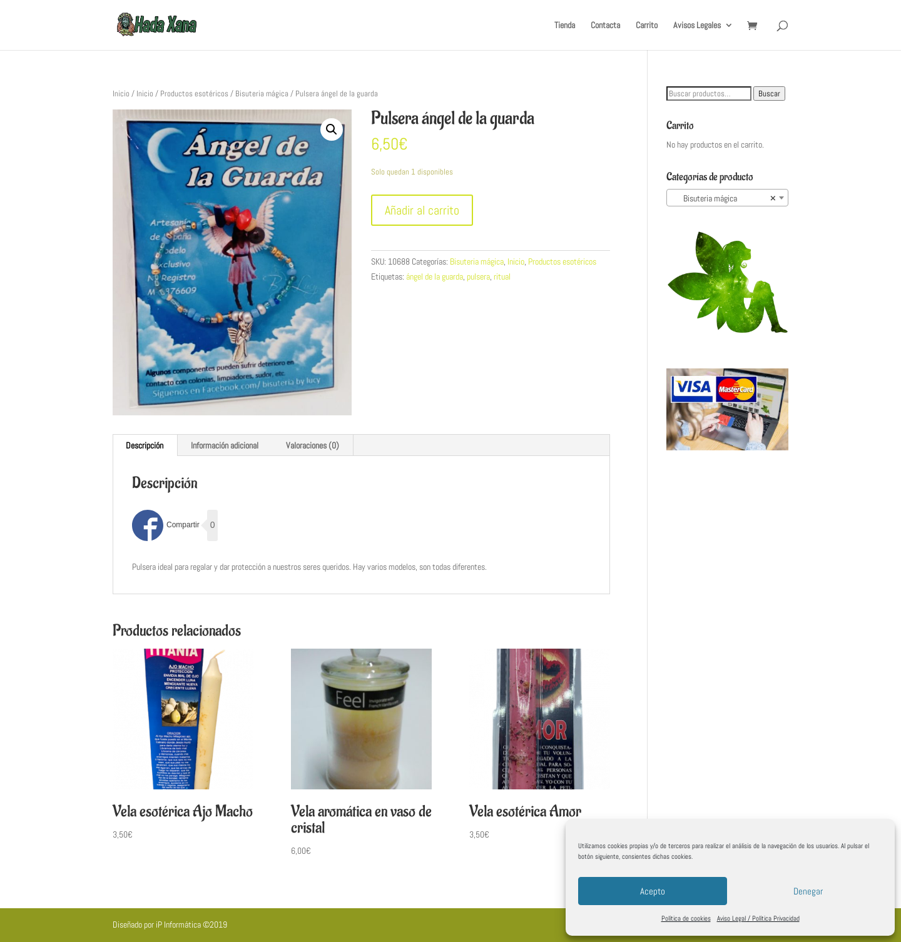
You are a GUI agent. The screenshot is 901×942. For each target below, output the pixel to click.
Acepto (652, 891)
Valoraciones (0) (312, 445)
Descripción (144, 445)
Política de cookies (686, 918)
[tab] (145, 445)
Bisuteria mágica (261, 93)
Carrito (647, 26)
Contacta (605, 26)
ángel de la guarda (434, 276)
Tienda (564, 26)
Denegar (808, 891)
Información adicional (224, 445)
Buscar (769, 93)
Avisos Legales (697, 26)
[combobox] (727, 197)
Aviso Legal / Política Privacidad (758, 918)
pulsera (478, 276)
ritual (502, 276)
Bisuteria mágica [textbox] (723, 198)
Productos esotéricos (194, 93)
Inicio (121, 93)
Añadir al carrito (422, 210)
